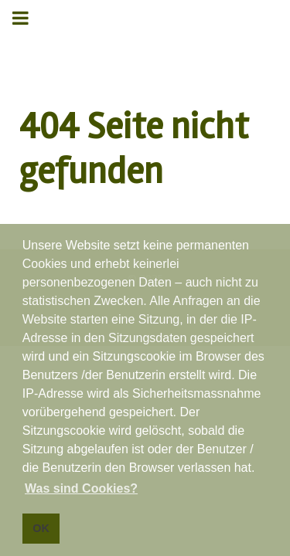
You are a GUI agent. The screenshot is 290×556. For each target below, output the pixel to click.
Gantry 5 (145, 28)
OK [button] (40, 528)
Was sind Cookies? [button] (81, 488)
